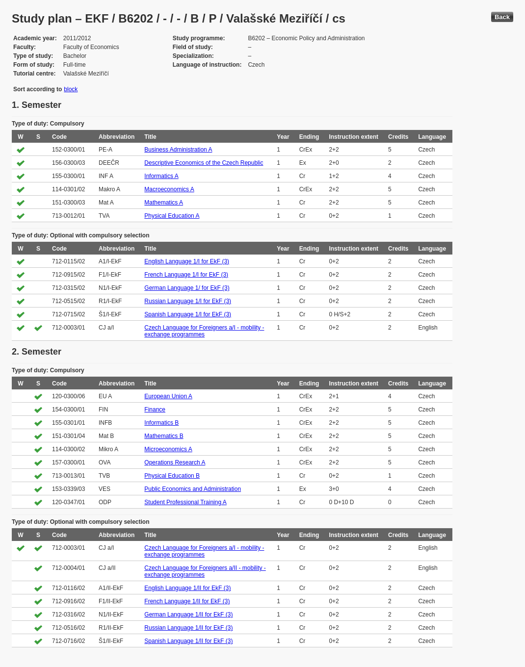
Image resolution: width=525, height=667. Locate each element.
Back (502, 17)
